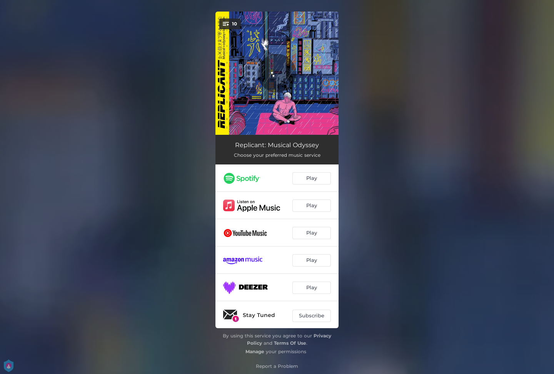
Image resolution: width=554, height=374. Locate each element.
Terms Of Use (290, 343)
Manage (254, 351)
